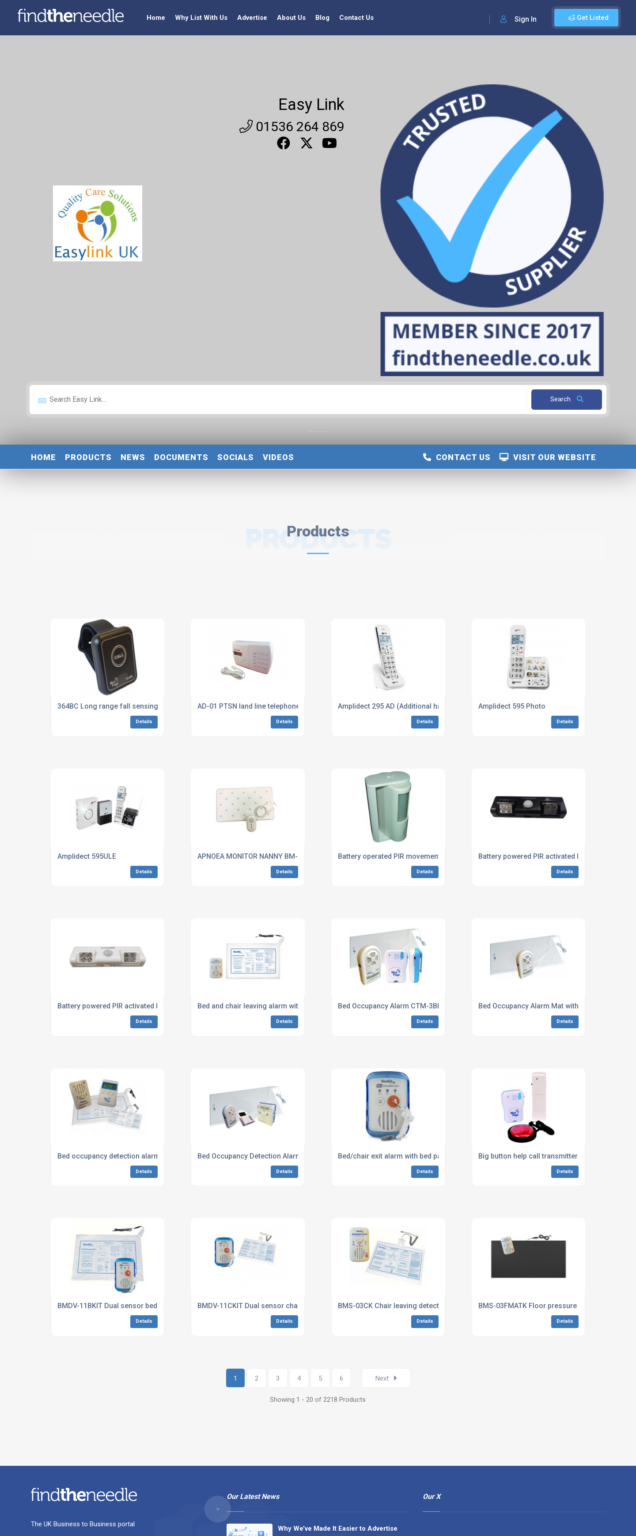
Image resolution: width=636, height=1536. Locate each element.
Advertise (252, 18)
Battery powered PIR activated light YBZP (544, 856)
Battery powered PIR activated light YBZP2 (125, 1006)
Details (144, 722)
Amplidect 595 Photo (511, 706)
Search (566, 399)
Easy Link (311, 104)
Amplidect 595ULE (86, 856)
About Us (291, 18)
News (133, 457)
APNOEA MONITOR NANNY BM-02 (251, 856)
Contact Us (356, 18)
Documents (181, 457)
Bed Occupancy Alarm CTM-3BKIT (393, 1006)
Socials (235, 457)
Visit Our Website (548, 457)
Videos (278, 457)
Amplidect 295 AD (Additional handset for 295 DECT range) (433, 706)
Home (156, 18)
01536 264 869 (291, 126)
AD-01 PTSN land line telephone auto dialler (267, 706)
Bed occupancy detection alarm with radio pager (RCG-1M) (152, 1156)
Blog (322, 18)
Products (88, 457)
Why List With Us (201, 18)
